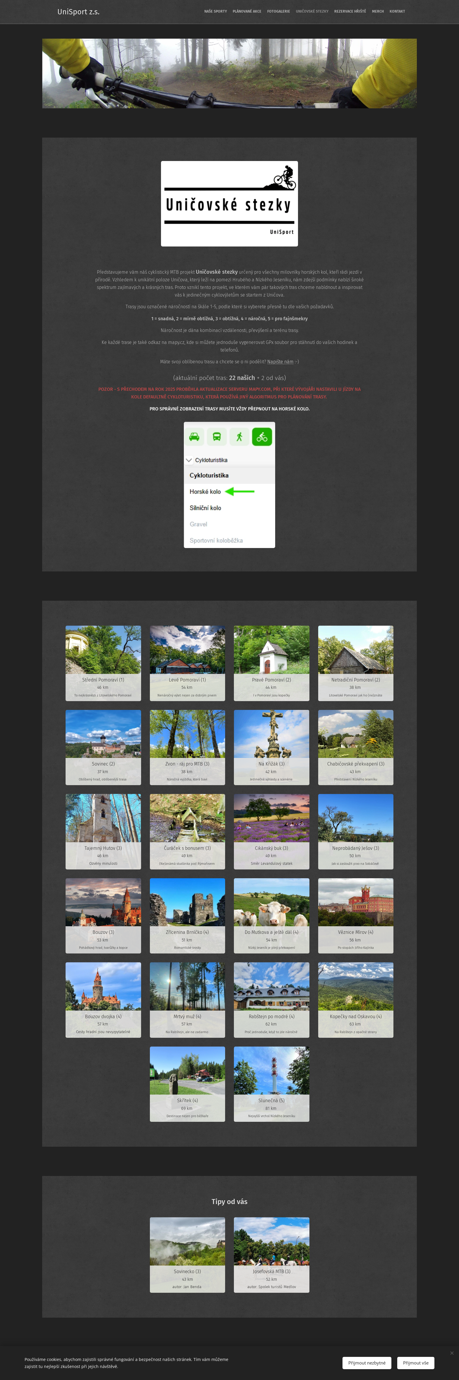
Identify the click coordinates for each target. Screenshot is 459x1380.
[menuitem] (371, 12)
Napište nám (280, 361)
